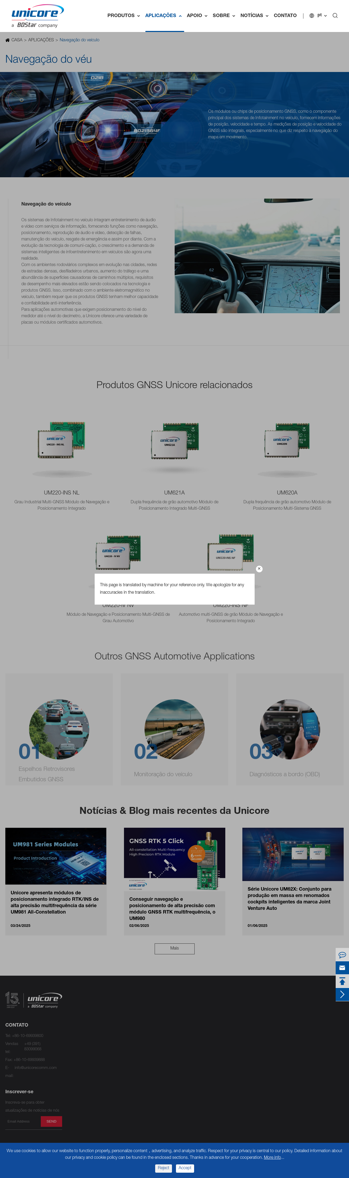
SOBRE (225, 16)
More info (272, 1158)
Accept (185, 1168)
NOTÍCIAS (255, 16)
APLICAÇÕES (164, 16)
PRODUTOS (125, 16)
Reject (163, 1168)
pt (320, 15)
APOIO (198, 16)
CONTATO (285, 16)
